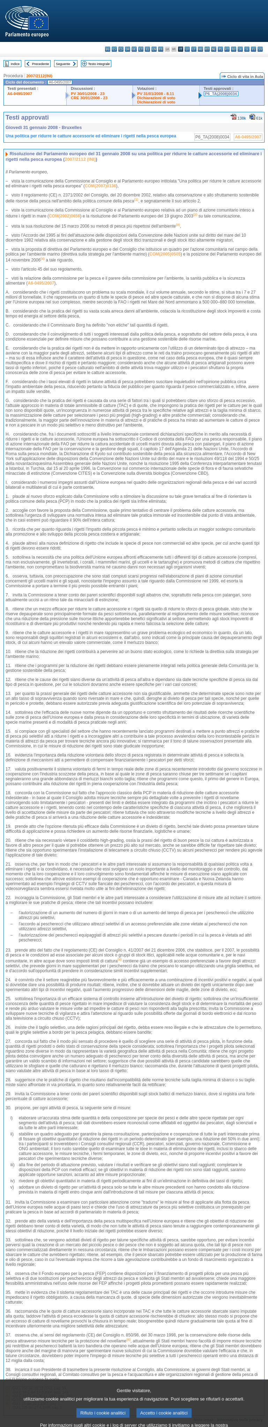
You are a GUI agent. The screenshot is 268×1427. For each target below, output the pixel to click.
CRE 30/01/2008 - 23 (89, 98)
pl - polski (220, 49)
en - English (154, 49)
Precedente (40, 64)
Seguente (63, 64)
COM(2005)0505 (164, 254)
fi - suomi (253, 49)
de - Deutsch (134, 49)
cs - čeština (121, 49)
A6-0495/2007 (19, 94)
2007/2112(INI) (39, 76)
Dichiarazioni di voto (156, 98)
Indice (15, 64)
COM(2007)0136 (100, 186)
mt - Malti (207, 49)
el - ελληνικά (147, 49)
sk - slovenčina (240, 49)
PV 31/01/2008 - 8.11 (155, 94)
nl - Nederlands (213, 49)
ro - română (233, 49)
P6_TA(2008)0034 (221, 94)
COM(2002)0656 (64, 216)
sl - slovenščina (247, 49)
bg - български (107, 49)
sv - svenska (260, 49)
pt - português (227, 49)
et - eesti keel (140, 49)
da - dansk (127, 49)
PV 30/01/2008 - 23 (87, 94)
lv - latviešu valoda (187, 49)
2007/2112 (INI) (80, 159)
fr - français (160, 49)
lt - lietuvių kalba (193, 49)
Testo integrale (99, 64)
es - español (114, 49)
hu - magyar (200, 49)
